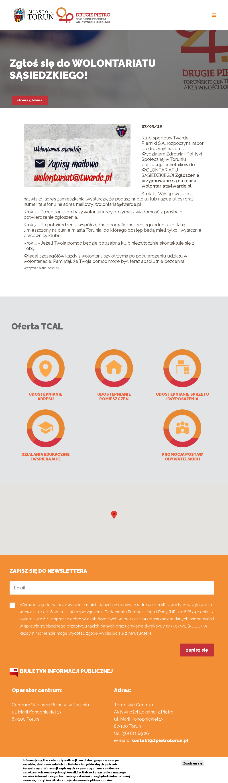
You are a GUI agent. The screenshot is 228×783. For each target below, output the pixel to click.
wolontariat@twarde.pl (166, 186)
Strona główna (30, 100)
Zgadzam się (192, 763)
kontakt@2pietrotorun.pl (159, 740)
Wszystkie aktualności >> (42, 268)
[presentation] (43, 652)
